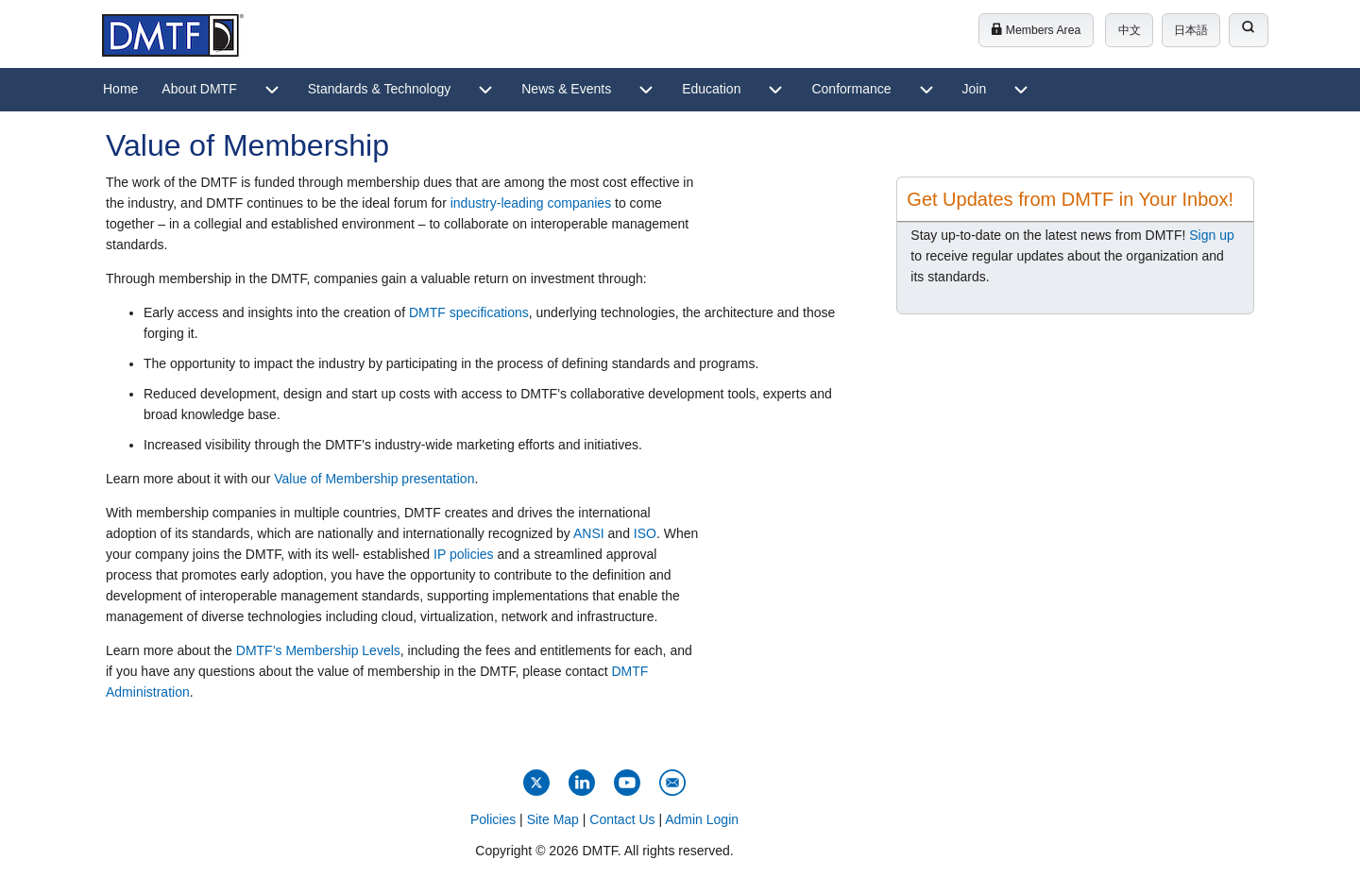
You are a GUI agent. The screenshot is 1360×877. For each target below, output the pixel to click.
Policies (493, 819)
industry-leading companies (530, 203)
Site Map (553, 819)
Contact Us (621, 819)
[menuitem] (120, 89)
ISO (645, 533)
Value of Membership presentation (374, 478)
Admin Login (702, 819)
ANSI (588, 533)
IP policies (464, 554)
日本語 (1191, 30)
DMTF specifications (469, 312)
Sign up (1211, 235)
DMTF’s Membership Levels (318, 650)
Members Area (1035, 30)
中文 (1129, 30)
